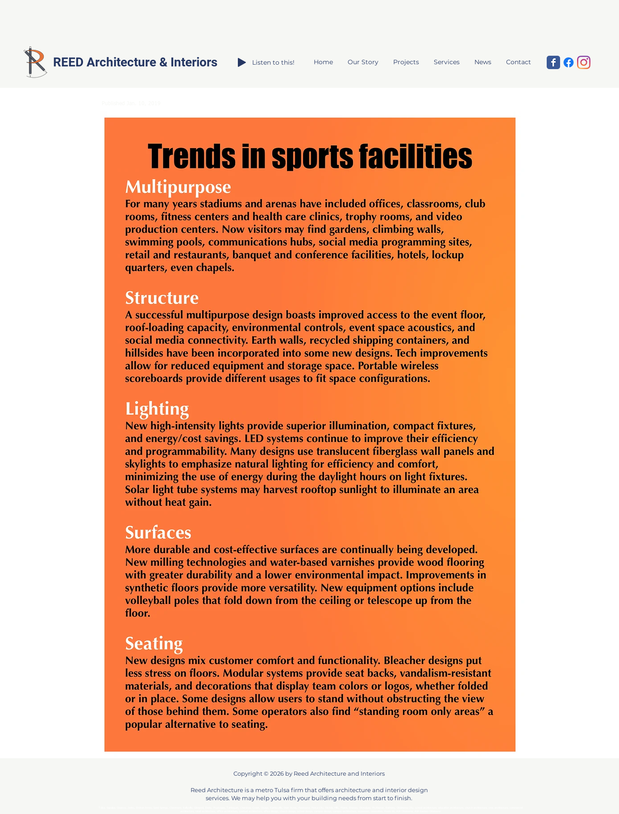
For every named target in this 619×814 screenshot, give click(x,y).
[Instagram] (583, 62)
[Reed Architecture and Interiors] (553, 62)
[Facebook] (568, 62)
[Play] (242, 62)
